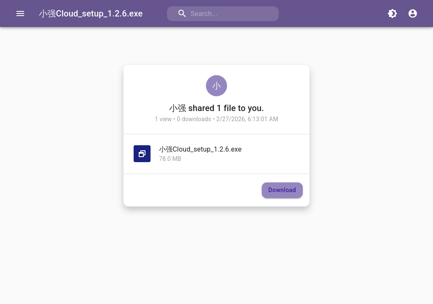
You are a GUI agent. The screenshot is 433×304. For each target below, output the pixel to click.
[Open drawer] (20, 13)
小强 (177, 108)
